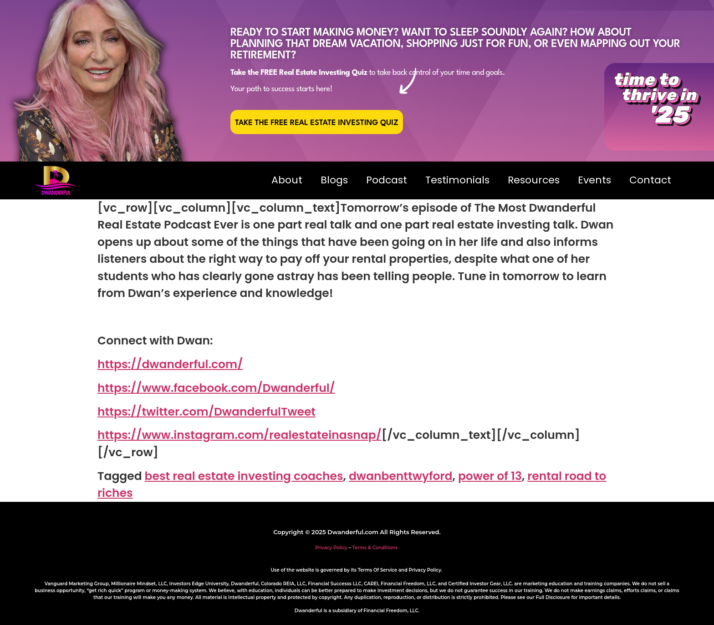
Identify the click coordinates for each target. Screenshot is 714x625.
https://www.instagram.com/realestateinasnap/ (239, 435)
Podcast (386, 180)
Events (594, 180)
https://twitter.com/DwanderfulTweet (206, 412)
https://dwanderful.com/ (170, 364)
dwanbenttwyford (401, 476)
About (286, 180)
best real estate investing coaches (244, 476)
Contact (650, 180)
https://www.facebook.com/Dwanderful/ (216, 388)
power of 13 (490, 476)
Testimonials (457, 180)
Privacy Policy (331, 548)
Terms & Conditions (375, 548)
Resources (534, 180)
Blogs (334, 180)
